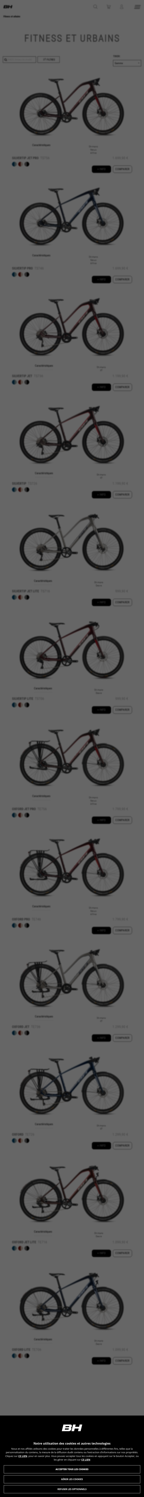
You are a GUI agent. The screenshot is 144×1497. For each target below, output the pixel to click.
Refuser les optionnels (71, 1489)
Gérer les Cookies (72, 1479)
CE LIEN (22, 1456)
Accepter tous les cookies (72, 1469)
